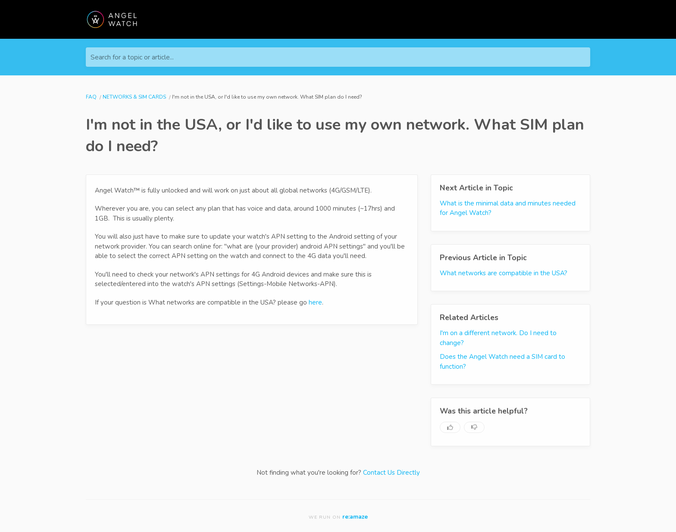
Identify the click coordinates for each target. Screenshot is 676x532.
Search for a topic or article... (132, 57)
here (315, 302)
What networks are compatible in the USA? (503, 273)
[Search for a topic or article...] (338, 57)
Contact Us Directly (391, 472)
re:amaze (355, 517)
